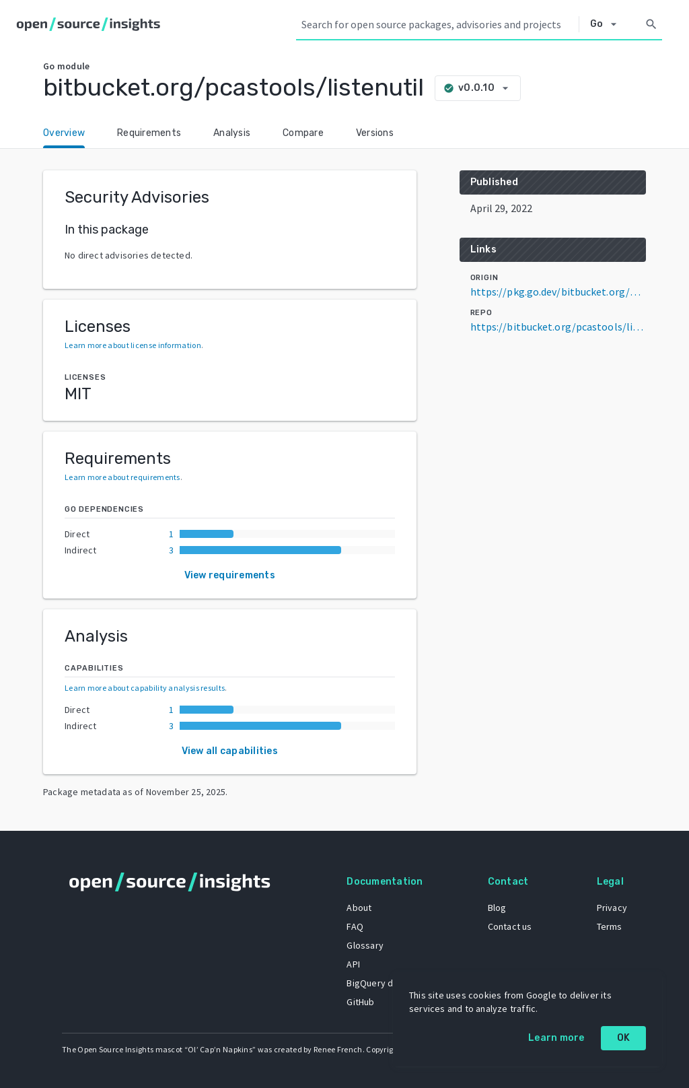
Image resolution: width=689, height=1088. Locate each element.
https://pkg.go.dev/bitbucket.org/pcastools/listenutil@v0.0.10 (558, 291)
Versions (375, 133)
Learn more (556, 1038)
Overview (64, 133)
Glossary (365, 945)
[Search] (651, 24)
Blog (497, 908)
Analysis (231, 133)
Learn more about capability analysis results (145, 688)
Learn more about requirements (122, 477)
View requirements (229, 575)
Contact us (510, 926)
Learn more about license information (133, 345)
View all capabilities (230, 751)
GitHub (360, 1002)
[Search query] (437, 24)
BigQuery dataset (383, 983)
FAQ (355, 926)
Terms (609, 926)
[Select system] (607, 24)
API (353, 964)
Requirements (149, 133)
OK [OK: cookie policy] (623, 1038)
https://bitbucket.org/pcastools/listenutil (558, 326)
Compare (303, 133)
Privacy (612, 908)
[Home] (91, 24)
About (359, 908)
